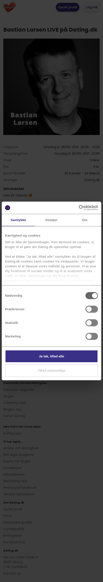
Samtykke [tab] (18, 220)
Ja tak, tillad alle (51, 356)
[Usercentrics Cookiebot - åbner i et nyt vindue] (79, 208)
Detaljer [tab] (51, 220)
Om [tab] (84, 220)
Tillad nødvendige (51, 370)
